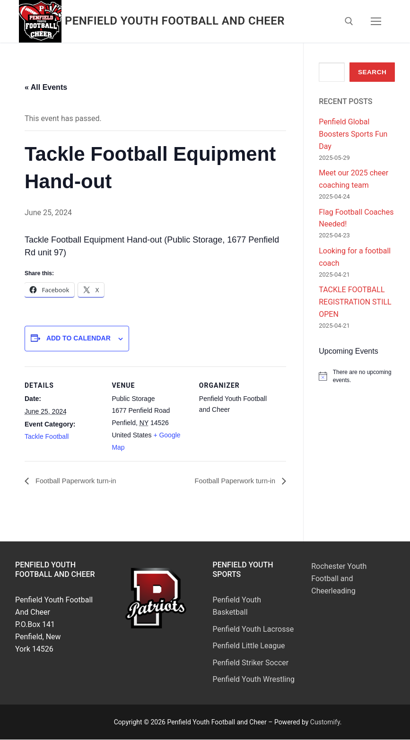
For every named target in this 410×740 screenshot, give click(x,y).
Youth (251, 600)
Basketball (230, 612)
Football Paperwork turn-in (79, 481)
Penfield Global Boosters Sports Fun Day (353, 134)
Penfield (227, 600)
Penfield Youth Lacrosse (253, 629)
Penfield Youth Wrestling (254, 679)
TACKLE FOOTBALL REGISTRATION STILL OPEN (355, 302)
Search (372, 72)
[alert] (357, 376)
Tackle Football (47, 436)
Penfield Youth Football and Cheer (175, 20)
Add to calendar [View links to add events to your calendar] (78, 338)
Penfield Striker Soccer (251, 662)
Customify (325, 722)
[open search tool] (349, 21)
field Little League (255, 646)
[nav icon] (376, 21)
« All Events (46, 87)
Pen (219, 646)
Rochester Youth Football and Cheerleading (338, 579)
